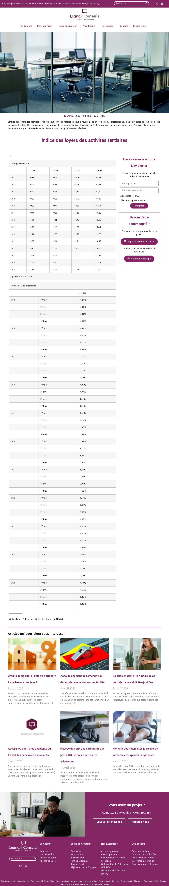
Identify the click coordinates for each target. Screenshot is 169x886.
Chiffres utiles (73, 116)
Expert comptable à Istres (88, 881)
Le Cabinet (26, 26)
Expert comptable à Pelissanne (155, 881)
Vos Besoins (90, 26)
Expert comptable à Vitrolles (109, 881)
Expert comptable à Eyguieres (131, 881)
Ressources (108, 26)
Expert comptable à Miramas (66, 881)
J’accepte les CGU (130, 196)
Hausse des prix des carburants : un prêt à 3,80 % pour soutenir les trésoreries (82, 755)
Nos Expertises (45, 26)
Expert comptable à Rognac (99, 884)
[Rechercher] (147, 3)
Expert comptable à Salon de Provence (15, 881)
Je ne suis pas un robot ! (134, 200)
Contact (124, 26)
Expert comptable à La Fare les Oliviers (74, 884)
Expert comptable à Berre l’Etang (43, 881)
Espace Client (140, 26)
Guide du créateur (68, 26)
